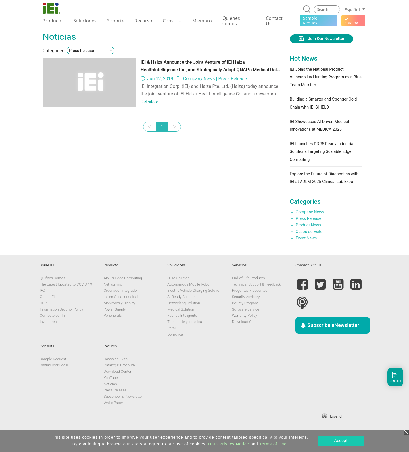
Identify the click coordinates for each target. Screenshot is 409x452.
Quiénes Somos (52, 278)
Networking (113, 284)
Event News (306, 238)
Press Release (232, 78)
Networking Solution (183, 303)
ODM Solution (178, 278)
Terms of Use (273, 444)
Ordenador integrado (120, 290)
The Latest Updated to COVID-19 (66, 284)
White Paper (113, 403)
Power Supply (115, 309)
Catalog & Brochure (119, 365)
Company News (199, 78)
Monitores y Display (119, 303)
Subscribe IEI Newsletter (123, 396)
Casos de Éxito (309, 231)
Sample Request (53, 359)
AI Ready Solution (181, 297)
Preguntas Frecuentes (250, 290)
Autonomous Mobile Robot (188, 284)
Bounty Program (245, 303)
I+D (42, 290)
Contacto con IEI (53, 315)
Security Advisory (246, 297)
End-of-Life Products (248, 278)
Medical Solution (180, 309)
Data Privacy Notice (228, 444)
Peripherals (113, 315)
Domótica (175, 334)
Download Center (246, 322)
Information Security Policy (61, 309)
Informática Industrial (121, 297)
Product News (308, 225)
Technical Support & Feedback (256, 284)
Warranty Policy (244, 315)
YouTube (111, 378)
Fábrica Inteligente (182, 315)
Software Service (245, 309)
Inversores (48, 322)
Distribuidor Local (54, 365)
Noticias (110, 384)
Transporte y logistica (184, 322)
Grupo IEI (47, 297)
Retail (171, 328)
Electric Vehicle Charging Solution (194, 290)
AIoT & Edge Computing (123, 278)
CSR (43, 303)
